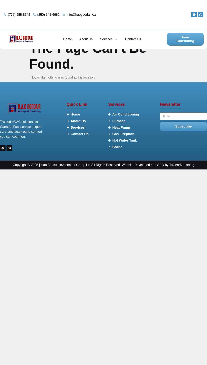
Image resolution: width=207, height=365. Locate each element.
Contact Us (133, 39)
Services (109, 39)
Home (67, 39)
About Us (86, 39)
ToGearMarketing (181, 165)
